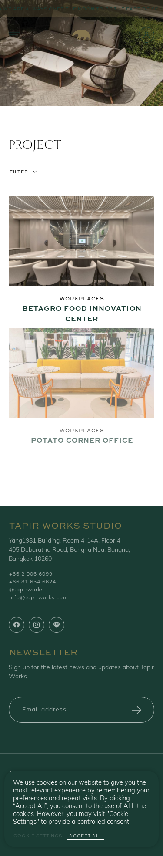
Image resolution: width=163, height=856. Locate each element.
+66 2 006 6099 (31, 574)
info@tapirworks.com (38, 597)
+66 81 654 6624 (32, 582)
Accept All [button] (85, 836)
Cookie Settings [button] (37, 836)
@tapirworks (26, 590)
